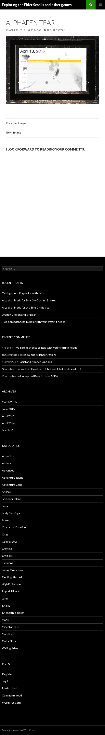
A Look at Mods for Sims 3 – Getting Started (29, 300)
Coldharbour (9, 541)
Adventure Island (12, 477)
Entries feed (9, 688)
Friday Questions (12, 570)
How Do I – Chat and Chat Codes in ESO (56, 369)
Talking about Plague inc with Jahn (23, 293)
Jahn (5, 598)
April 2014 (8, 423)
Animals (7, 491)
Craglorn (7, 555)
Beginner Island (11, 499)
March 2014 (9, 430)
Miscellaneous (11, 627)
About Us (8, 456)
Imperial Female (11, 591)
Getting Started (12, 577)
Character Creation (14, 527)
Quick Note (9, 641)
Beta (5, 506)
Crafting (7, 548)
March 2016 (9, 402)
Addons (7, 463)
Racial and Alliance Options (40, 354)
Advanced (8, 470)
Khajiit (6, 605)
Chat (5, 534)
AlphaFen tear (56, 30)
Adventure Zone (12, 484)
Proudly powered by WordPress (18, 730)
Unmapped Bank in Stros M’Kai (39, 376)
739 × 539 (36, 30)
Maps (5, 619)
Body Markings (11, 513)
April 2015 (8, 416)
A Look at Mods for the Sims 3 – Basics (25, 307)
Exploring (7, 563)
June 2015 (8, 409)
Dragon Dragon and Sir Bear (19, 314)
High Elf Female (11, 584)
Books (6, 520)
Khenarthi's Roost (13, 612)
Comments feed (12, 695)
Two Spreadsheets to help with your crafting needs (33, 321)
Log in (5, 681)
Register (7, 674)
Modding (7, 634)
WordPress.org (11, 702)
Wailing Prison (10, 648)
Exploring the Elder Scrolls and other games (37, 5)
